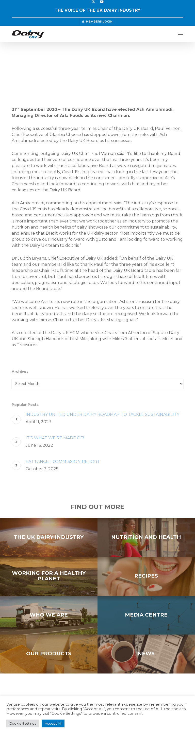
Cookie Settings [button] (22, 723)
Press (20, 57)
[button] (180, 34)
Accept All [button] (53, 723)
